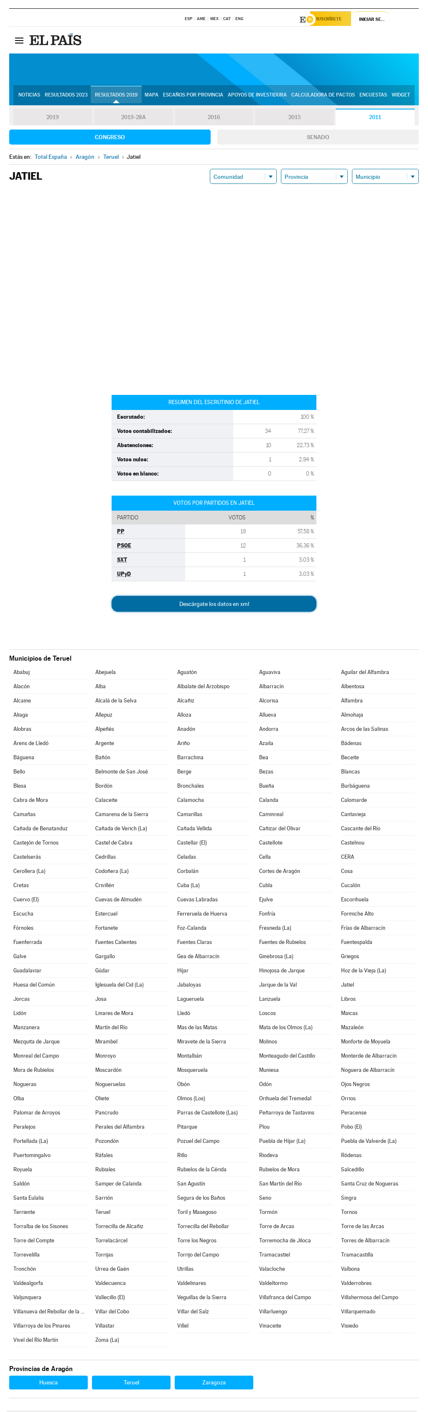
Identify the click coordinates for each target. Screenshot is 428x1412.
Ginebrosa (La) (276, 957)
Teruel (102, 1213)
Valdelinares (191, 1284)
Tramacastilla (357, 1256)
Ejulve (266, 901)
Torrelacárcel (111, 1242)
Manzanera (26, 1028)
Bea (263, 759)
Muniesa (269, 1071)
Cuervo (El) (26, 901)
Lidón (19, 1014)
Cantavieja (353, 815)
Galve (19, 957)
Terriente (24, 1213)
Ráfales (104, 1156)
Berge (184, 773)
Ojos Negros (355, 1085)
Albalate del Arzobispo (203, 687)
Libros (348, 1000)
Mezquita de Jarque (36, 1043)
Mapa (151, 96)
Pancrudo (106, 1114)
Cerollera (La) (29, 872)
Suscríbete (334, 20)
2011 (375, 118)
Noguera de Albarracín (368, 1071)
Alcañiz (185, 702)
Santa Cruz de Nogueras (369, 1185)
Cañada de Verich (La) (121, 830)
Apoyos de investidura (257, 96)
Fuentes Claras (194, 943)
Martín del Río (111, 1028)
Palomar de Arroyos (36, 1114)
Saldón (21, 1185)
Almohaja (352, 716)
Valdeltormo (273, 1284)
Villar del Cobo (112, 1313)
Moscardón (108, 1071)
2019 (52, 118)
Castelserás (27, 858)
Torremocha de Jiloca (285, 1242)
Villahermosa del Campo (369, 1298)
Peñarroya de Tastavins (286, 1114)
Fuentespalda (356, 943)
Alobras (22, 730)
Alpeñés (104, 730)
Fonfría (267, 915)
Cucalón (350, 886)
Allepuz (103, 716)
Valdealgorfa (28, 1284)
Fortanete (106, 929)
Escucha (23, 915)
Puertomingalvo (32, 1156)
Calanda (268, 801)
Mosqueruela (192, 1071)
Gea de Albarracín (198, 957)
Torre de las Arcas (362, 1227)
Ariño (183, 744)
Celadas (186, 858)
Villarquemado (358, 1313)
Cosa (347, 872)
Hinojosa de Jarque (282, 972)
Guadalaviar (27, 972)
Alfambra (352, 702)
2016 (214, 118)
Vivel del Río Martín (35, 1341)
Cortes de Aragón (279, 872)
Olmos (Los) (191, 1100)
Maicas (349, 1014)
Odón (265, 1085)
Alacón (21, 687)
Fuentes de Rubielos (282, 943)
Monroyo (105, 1057)
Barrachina (190, 759)
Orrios (348, 1100)
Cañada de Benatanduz (40, 830)
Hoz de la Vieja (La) (363, 972)
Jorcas (21, 1000)
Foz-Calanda (191, 929)
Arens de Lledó (30, 744)
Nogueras (24, 1085)
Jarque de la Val (278, 986)
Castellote (271, 844)
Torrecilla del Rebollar (203, 1227)
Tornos (349, 1213)
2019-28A (133, 118)
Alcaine (22, 702)
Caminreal (271, 815)
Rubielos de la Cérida (202, 1171)
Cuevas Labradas (197, 901)
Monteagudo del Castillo (287, 1057)
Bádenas (351, 744)
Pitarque (187, 1128)
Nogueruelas (110, 1085)
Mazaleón (352, 1028)
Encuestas (373, 96)
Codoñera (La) (112, 872)
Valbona (350, 1270)
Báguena (23, 759)
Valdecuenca (110, 1284)
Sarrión (104, 1199)
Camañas (24, 815)
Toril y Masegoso (197, 1213)
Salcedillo (352, 1171)
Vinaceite (270, 1327)
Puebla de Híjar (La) (282, 1142)
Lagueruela (190, 1000)
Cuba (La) (188, 886)
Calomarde (354, 801)
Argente (104, 744)
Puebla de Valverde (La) (369, 1142)
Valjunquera (27, 1298)
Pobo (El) (351, 1128)
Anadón (186, 730)
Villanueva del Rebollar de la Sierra (50, 1313)
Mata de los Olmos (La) (286, 1028)
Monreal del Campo (36, 1057)
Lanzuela (269, 1000)
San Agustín (191, 1185)
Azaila (266, 744)
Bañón (102, 759)
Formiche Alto (357, 915)
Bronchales (190, 787)
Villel (183, 1327)
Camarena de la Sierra (121, 815)
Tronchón (24, 1270)
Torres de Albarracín (365, 1242)
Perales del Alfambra (120, 1128)
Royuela (22, 1171)
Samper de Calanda (118, 1185)
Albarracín (271, 687)
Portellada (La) (30, 1142)
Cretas (21, 886)
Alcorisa (268, 702)
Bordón (103, 787)
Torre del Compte (33, 1242)
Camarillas (189, 815)
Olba (18, 1100)
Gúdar (102, 972)
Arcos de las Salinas (364, 730)
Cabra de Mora (30, 801)
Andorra (268, 730)
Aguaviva (269, 673)
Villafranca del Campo (285, 1298)
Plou (264, 1128)
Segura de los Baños (201, 1199)
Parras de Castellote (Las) (207, 1114)
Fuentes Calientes (116, 943)
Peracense (354, 1114)
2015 (294, 118)
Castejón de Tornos (36, 844)
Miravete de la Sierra (201, 1043)
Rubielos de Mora (279, 1171)
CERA (347, 858)
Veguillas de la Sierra (202, 1298)
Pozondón (107, 1142)
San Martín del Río (280, 1185)
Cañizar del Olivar (280, 830)
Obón (183, 1085)
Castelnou (352, 844)
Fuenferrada (27, 943)
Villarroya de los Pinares (41, 1327)
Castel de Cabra (113, 844)
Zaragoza (214, 1383)
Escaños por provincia (193, 96)
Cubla (266, 886)
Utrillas (185, 1270)
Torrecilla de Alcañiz (119, 1227)
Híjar (183, 972)
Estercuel (106, 915)
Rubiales (105, 1171)
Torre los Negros (197, 1242)
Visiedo (349, 1327)
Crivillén (104, 886)
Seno (265, 1199)
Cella (265, 858)
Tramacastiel (274, 1256)
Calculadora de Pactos (323, 96)
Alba (100, 687)
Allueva (267, 716)
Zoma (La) (107, 1341)
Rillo (182, 1156)
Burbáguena (355, 787)
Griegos (350, 957)
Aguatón (187, 673)
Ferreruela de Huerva (202, 915)
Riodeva (268, 1156)
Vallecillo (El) (110, 1298)
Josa (101, 1000)
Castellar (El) (192, 844)
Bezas (266, 773)
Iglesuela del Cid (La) (119, 986)
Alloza (184, 716)
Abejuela (105, 673)
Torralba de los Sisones (40, 1227)
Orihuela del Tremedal (285, 1100)
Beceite (350, 759)
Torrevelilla (26, 1256)
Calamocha (190, 801)
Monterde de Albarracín (369, 1057)
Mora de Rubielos (33, 1071)
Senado (318, 138)
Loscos (267, 1014)
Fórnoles (23, 929)
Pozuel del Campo (198, 1142)
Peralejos (24, 1128)
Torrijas (104, 1256)
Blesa (19, 787)
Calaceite (106, 801)
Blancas (350, 773)
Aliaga (20, 716)
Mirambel (106, 1043)
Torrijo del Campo (198, 1256)
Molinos (268, 1043)
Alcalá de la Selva (116, 702)
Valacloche (272, 1270)
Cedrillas (105, 858)
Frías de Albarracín (363, 929)
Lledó (183, 1014)
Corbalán (188, 872)
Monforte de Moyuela (365, 1043)
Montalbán (189, 1057)
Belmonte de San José (121, 773)
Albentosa (352, 687)
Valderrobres (356, 1284)
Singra (349, 1199)
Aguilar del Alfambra (365, 673)
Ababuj (21, 673)
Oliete (102, 1100)
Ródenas (351, 1156)
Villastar (105, 1327)
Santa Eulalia (28, 1199)
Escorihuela (355, 901)
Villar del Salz (193, 1313)
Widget (401, 96)
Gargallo (105, 957)
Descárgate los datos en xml (214, 605)
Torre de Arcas (276, 1227)
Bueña (266, 787)
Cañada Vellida (194, 830)
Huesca (48, 1383)
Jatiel (347, 986)
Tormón (268, 1213)
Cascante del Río (360, 830)
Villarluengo (273, 1313)
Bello (19, 773)
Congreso (110, 138)
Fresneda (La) (275, 929)
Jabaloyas (189, 986)
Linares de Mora (114, 1014)
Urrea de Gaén (112, 1270)
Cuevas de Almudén (118, 901)
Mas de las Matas (197, 1028)
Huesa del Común (34, 986)
